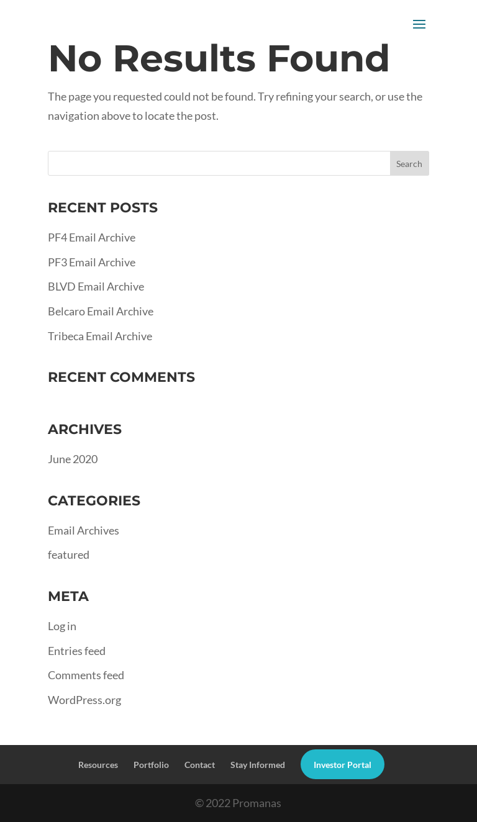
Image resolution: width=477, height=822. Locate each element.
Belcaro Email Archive (100, 311)
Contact (199, 764)
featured (68, 554)
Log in (62, 626)
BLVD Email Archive (96, 286)
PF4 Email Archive (91, 237)
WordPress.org (84, 700)
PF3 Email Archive (91, 262)
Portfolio (151, 764)
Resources (98, 764)
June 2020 (73, 459)
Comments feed (86, 675)
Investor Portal (342, 764)
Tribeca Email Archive (100, 336)
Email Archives (83, 530)
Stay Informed (257, 764)
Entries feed (77, 650)
